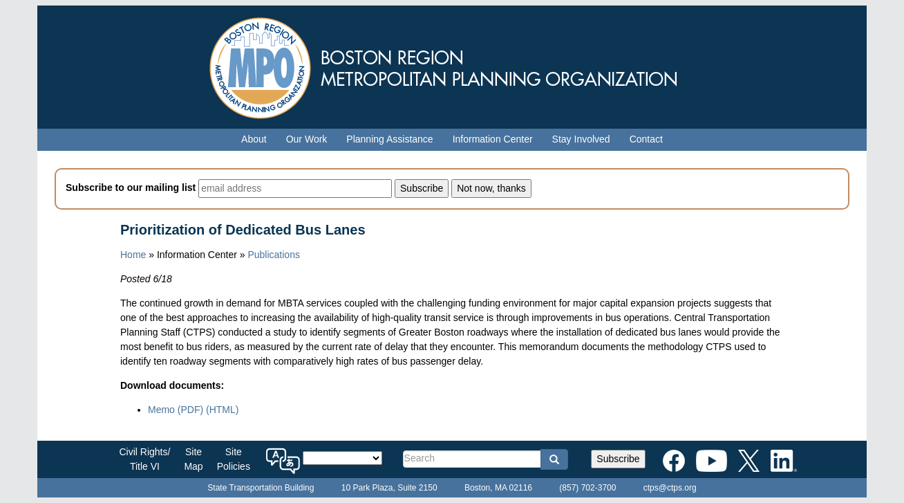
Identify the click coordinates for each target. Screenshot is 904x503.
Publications (273, 254)
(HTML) (222, 409)
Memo (175, 409)
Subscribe (617, 458)
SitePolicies (233, 459)
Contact (646, 139)
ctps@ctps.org (670, 488)
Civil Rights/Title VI (145, 459)
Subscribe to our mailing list (131, 187)
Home (133, 254)
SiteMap (193, 459)
